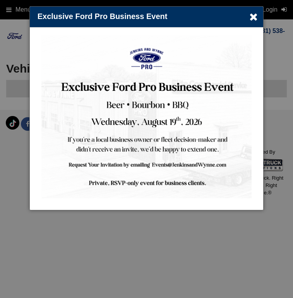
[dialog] (146, 108)
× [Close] (253, 17)
